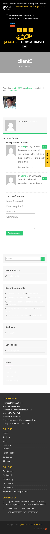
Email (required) (14, 206)
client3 (7, 82)
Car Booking (8, 479)
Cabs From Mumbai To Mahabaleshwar (20, 420)
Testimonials (8, 453)
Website (10, 211)
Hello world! (14, 276)
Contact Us (7, 457)
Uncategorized (13, 350)
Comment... (12, 217)
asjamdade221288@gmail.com (21, 15)
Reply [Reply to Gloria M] (45, 179)
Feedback (7, 445)
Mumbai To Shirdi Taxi (12, 416)
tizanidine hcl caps (17, 293)
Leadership (37, 167)
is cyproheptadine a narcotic (21, 308)
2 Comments (11, 90)
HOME (21, 66)
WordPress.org (11, 380)
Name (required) (14, 201)
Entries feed (10, 372)
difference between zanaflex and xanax (26, 301)
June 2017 (12, 333)
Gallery (6, 448)
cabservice (29, 88)
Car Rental (7, 475)
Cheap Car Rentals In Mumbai (16, 423)
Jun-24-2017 (17, 88)
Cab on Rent (8, 487)
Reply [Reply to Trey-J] (45, 147)
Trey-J (23, 146)
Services (6, 437)
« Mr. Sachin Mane (12, 247)
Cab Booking (8, 471)
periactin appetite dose (19, 315)
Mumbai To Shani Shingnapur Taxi (17, 409)
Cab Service (8, 483)
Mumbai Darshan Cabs (13, 403)
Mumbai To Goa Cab (11, 413)
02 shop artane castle (18, 297)
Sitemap (6, 461)
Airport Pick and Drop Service (15, 491)
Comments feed (12, 376)
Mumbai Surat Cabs (11, 406)
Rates (5, 441)
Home (5, 433)
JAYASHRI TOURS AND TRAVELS (31, 525)
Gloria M (24, 176)
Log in (8, 368)
